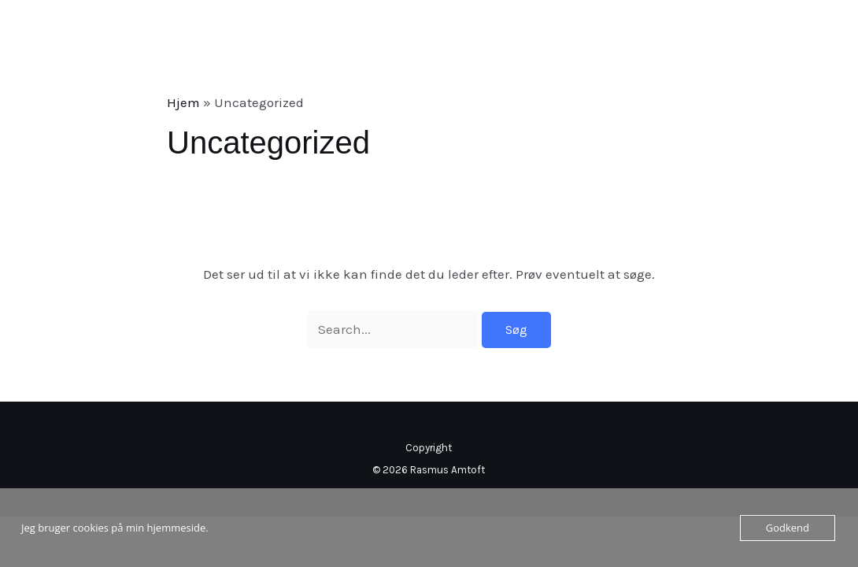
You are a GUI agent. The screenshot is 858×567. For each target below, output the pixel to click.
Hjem (183, 102)
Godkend (787, 528)
